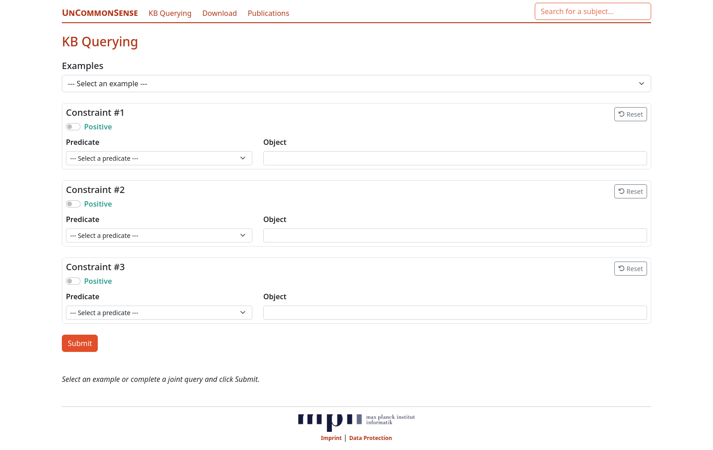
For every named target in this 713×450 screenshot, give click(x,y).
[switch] (73, 126)
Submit (80, 343)
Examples (82, 65)
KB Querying (171, 13)
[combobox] (593, 11)
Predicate (83, 142)
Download (220, 13)
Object (274, 142)
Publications (268, 13)
